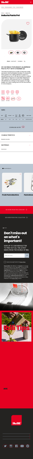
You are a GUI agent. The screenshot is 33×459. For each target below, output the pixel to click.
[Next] (30, 53)
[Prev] (2, 53)
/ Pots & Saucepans (8, 7)
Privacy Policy (23, 262)
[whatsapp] (13, 61)
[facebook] (20, 61)
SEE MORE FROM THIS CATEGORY (16, 210)
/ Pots (13, 7)
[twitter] (24, 61)
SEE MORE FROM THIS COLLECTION (16, 218)
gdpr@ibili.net (7, 275)
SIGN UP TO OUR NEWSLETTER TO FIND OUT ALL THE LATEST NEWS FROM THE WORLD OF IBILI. (16, 248)
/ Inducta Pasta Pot (19, 7)
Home (2, 7)
